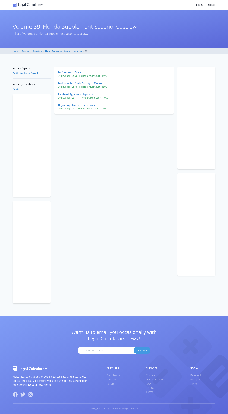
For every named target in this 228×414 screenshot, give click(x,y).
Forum (110, 383)
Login (199, 4)
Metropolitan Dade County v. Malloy (80, 83)
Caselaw (25, 51)
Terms (149, 392)
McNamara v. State (69, 72)
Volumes (78, 51)
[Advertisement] (196, 117)
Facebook (196, 375)
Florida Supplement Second (57, 51)
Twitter (194, 383)
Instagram (196, 379)
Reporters (37, 51)
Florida (16, 89)
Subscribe (142, 350)
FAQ (148, 383)
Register (210, 4)
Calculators (113, 375)
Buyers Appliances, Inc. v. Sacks (77, 105)
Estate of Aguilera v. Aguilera (75, 94)
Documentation (155, 379)
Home (15, 51)
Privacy (150, 387)
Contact (150, 375)
